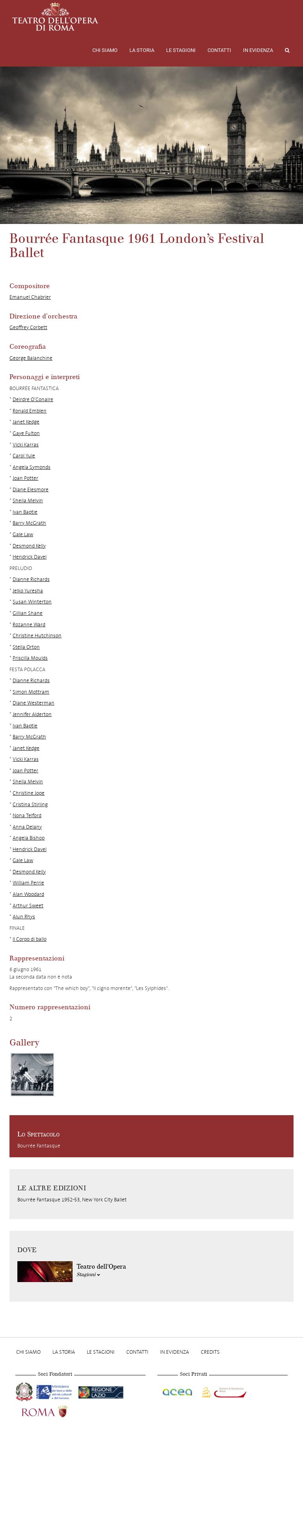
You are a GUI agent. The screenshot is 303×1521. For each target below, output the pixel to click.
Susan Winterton (32, 601)
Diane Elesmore (31, 489)
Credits (210, 1352)
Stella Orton (26, 647)
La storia (141, 50)
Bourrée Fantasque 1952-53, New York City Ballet (72, 1199)
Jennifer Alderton (32, 714)
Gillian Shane (28, 613)
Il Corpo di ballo (30, 939)
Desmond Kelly (29, 545)
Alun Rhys (24, 916)
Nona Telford (27, 815)
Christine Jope (29, 793)
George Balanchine (30, 358)
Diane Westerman (33, 702)
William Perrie (28, 882)
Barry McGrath (29, 523)
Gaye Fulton (26, 433)
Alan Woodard (28, 894)
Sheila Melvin (28, 500)
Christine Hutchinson (37, 635)
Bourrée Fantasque (38, 1145)
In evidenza (258, 50)
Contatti (219, 50)
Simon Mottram (31, 691)
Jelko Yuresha (28, 590)
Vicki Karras (26, 444)
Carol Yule (24, 455)
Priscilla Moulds (30, 658)
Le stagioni (181, 50)
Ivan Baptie (25, 512)
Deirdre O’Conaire (33, 399)
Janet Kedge (26, 421)
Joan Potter (25, 478)
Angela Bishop (29, 838)
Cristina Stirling (30, 804)
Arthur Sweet (28, 905)
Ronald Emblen (30, 410)
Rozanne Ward (29, 624)
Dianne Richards (31, 579)
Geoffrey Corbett (28, 327)
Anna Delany (27, 826)
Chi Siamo (105, 50)
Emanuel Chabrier (30, 297)
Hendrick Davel (30, 556)
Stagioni (88, 1274)
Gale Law (23, 534)
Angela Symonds (31, 467)
